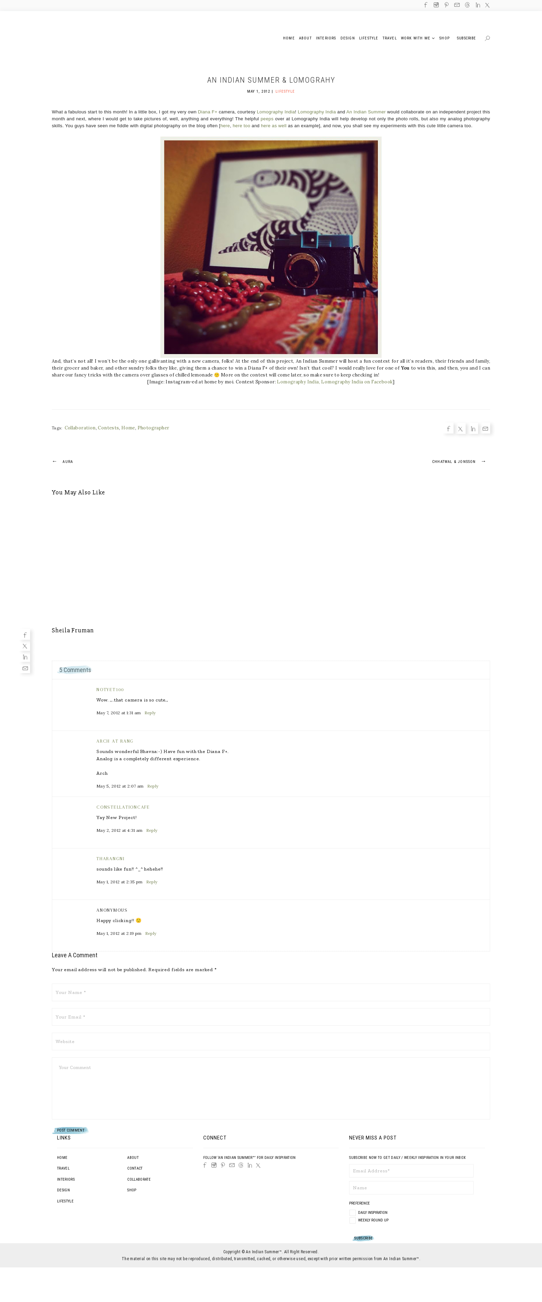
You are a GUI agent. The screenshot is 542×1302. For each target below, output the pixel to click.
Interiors (66, 1179)
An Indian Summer (366, 111)
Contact (134, 1168)
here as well (274, 125)
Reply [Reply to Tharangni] (152, 881)
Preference (360, 1203)
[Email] (24, 667)
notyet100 (110, 689)
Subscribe (466, 38)
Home (128, 428)
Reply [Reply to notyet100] (150, 712)
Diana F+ (207, 111)
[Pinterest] (222, 1165)
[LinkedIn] (249, 1165)
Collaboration (80, 428)
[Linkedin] (24, 656)
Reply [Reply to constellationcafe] (152, 830)
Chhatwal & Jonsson (461, 461)
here (225, 125)
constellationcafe (123, 807)
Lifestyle (285, 91)
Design (63, 1190)
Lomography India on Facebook (357, 382)
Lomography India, (298, 382)
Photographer (153, 428)
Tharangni (110, 858)
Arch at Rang (115, 741)
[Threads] (240, 1165)
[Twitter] (24, 645)
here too (241, 125)
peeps (267, 118)
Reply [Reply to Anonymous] (151, 933)
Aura (62, 461)
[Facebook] (24, 634)
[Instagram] (213, 1165)
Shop (131, 1190)
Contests (108, 428)
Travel (63, 1168)
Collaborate (139, 1179)
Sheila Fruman (73, 630)
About (133, 1157)
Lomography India (276, 111)
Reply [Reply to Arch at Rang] (153, 786)
